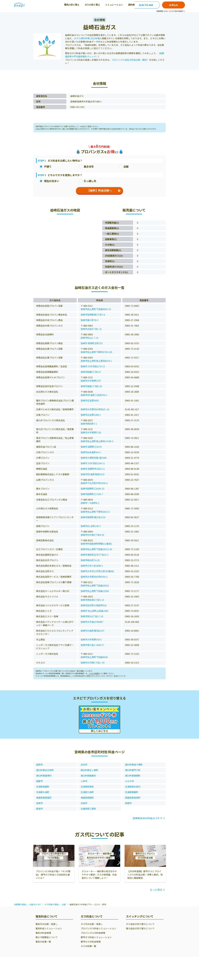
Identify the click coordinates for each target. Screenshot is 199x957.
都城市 (39, 808)
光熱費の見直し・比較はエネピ (27, 904)
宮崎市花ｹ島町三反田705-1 (94, 395)
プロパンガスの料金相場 (93, 932)
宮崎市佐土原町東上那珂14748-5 (97, 441)
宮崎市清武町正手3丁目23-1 (94, 554)
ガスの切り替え (70, 4)
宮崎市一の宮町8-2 (90, 503)
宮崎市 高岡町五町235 (92, 343)
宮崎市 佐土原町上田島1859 (94, 610)
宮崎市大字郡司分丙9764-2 (94, 576)
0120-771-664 (146, 5)
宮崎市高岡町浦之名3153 (93, 517)
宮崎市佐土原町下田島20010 (95, 585)
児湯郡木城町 (42, 792)
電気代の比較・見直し (47, 924)
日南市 (84, 803)
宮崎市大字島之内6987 (92, 621)
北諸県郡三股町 (88, 808)
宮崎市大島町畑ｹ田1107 (92, 630)
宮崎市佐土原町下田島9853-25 (96, 309)
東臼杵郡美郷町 (132, 775)
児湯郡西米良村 (132, 786)
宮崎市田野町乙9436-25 (92, 488)
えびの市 (129, 781)
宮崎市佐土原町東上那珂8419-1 (96, 360)
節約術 (109, 4)
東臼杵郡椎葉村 (88, 775)
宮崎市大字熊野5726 (91, 432)
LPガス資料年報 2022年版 (87, 38)
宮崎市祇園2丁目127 (91, 371)
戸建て (45, 166)
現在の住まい (49, 181)
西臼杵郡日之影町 (45, 770)
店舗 (123, 166)
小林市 (84, 781)
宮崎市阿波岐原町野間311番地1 (96, 543)
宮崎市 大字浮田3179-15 (93, 366)
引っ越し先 (87, 181)
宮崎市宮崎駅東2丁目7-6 (93, 314)
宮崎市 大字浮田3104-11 (93, 463)
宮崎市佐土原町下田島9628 (94, 657)
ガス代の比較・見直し (92, 924)
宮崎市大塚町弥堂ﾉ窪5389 (94, 457)
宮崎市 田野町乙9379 (91, 446)
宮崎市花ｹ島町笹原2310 (92, 474)
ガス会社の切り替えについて (140, 924)
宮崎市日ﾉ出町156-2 (91, 526)
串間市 (128, 803)
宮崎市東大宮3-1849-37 (92, 645)
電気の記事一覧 (43, 941)
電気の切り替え (49, 4)
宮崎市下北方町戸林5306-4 (94, 483)
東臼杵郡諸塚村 (44, 775)
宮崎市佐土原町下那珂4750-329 (96, 352)
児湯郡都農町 (131, 792)
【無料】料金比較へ (103, 190)
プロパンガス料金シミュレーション (98, 928)
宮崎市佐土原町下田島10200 (95, 591)
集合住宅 (86, 166)
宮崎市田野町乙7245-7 (92, 494)
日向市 (84, 764)
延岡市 (39, 764)
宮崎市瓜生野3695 (90, 400)
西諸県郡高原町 (132, 797)
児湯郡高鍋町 (42, 786)
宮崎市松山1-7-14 (89, 337)
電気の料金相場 (43, 932)
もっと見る (156, 889)
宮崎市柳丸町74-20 (90, 560)
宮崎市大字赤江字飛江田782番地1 (97, 571)
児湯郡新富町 (87, 786)
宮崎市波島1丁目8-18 (91, 386)
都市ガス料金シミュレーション (96, 937)
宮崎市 (39, 803)
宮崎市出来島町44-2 (91, 452)
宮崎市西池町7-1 (89, 423)
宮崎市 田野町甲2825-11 (93, 468)
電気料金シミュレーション (49, 928)
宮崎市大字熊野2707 (91, 380)
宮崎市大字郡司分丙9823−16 (95, 409)
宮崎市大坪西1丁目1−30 (92, 662)
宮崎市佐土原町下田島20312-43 (96, 549)
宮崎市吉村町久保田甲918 (93, 605)
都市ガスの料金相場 (91, 941)
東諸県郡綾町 (87, 797)
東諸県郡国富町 (44, 797)
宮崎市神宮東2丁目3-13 (92, 599)
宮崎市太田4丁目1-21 (91, 329)
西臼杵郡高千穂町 (134, 764)
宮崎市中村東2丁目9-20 (92, 534)
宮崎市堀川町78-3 (89, 320)
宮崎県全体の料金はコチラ (147, 818)
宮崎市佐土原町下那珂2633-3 (95, 511)
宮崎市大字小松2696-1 (92, 565)
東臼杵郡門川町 (132, 770)
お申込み (173, 5)
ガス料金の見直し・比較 (55, 904)
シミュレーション (92, 4)
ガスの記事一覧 (88, 946)
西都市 (39, 781)
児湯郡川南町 (87, 792)
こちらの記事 (94, 673)
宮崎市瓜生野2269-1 (91, 414)
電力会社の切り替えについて (140, 928)
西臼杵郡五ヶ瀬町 (89, 770)
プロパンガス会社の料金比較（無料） (130, 59)
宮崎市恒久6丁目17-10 (92, 616)
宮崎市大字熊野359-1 (91, 639)
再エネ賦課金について (47, 937)
